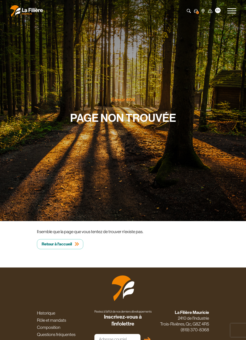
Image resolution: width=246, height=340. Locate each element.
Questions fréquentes (56, 334)
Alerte (210, 11)
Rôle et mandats (51, 320)
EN (218, 10)
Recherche (189, 11)
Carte (203, 11)
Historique (46, 313)
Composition (48, 327)
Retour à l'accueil (57, 244)
